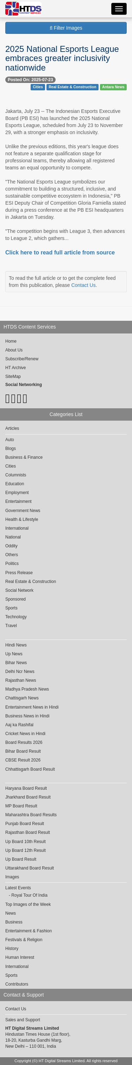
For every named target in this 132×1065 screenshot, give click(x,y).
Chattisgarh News (22, 698)
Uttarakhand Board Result (29, 868)
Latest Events (18, 887)
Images (12, 876)
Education (14, 483)
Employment (17, 492)
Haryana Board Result (26, 788)
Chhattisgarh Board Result (30, 769)
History (11, 948)
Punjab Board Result (24, 823)
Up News (14, 653)
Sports (11, 608)
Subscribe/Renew (21, 358)
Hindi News (16, 645)
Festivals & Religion (23, 939)
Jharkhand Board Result (28, 797)
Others (11, 554)
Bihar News (16, 662)
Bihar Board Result (23, 751)
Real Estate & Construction (72, 87)
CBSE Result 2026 (22, 760)
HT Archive (15, 367)
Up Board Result (20, 859)
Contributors (16, 984)
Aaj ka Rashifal (19, 724)
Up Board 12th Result (25, 850)
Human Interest (19, 957)
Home (11, 341)
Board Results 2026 (23, 742)
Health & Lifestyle (21, 519)
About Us (14, 350)
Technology (16, 616)
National (13, 537)
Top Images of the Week (28, 904)
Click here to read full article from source (60, 252)
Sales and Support (22, 1019)
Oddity (11, 545)
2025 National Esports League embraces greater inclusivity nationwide (62, 58)
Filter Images (66, 28)
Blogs (10, 448)
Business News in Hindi (27, 716)
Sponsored (15, 599)
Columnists (15, 475)
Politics (12, 563)
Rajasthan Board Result (27, 832)
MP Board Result (21, 806)
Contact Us (83, 285)
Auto (9, 439)
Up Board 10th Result (25, 841)
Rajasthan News (20, 680)
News (10, 913)
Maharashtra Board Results (31, 814)
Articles (12, 428)
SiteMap (13, 376)
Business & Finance (24, 457)
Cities (38, 87)
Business (14, 922)
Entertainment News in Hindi (31, 707)
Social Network (19, 590)
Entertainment (18, 501)
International (17, 528)
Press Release (19, 572)
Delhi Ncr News (19, 671)
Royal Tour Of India (29, 895)
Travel (11, 625)
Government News (22, 510)
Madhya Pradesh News (27, 689)
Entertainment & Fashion (28, 930)
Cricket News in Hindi (25, 733)
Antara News (113, 87)
